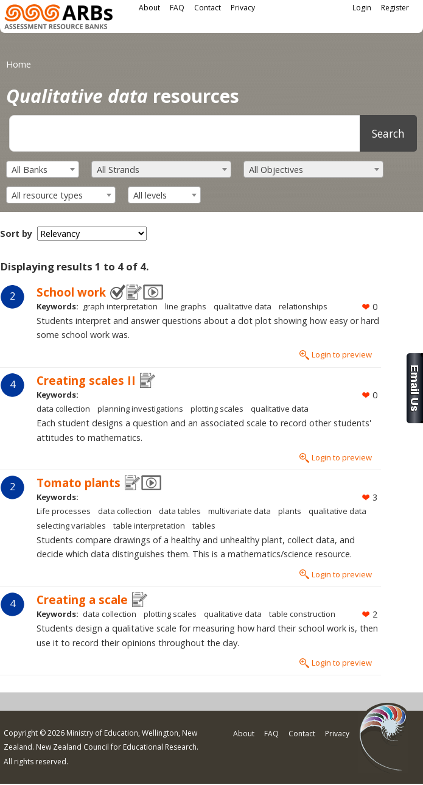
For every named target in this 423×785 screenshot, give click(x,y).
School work (71, 292)
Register (395, 7)
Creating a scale (82, 599)
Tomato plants (79, 482)
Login (361, 7)
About (149, 7)
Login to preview (342, 354)
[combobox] (42, 169)
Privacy (243, 7)
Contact (207, 7)
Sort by (16, 233)
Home (18, 64)
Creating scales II (86, 380)
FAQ (177, 7)
